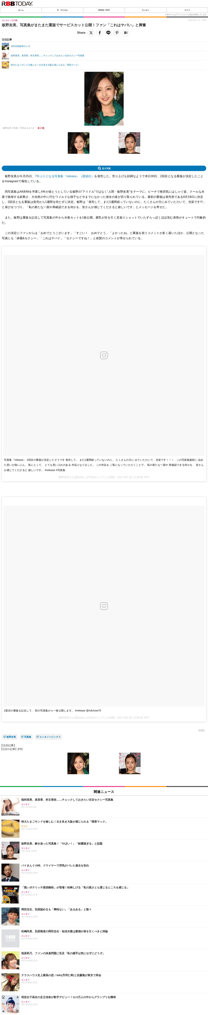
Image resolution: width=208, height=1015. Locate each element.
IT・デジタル (62, 10)
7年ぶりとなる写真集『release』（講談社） (64, 176)
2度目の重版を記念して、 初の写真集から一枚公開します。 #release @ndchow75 (52, 710)
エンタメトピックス (50, 737)
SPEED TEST (104, 10)
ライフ (187, 10)
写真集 (27, 737)
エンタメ (145, 10)
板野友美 (11, 737)
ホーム (21, 10)
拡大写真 (106, 168)
